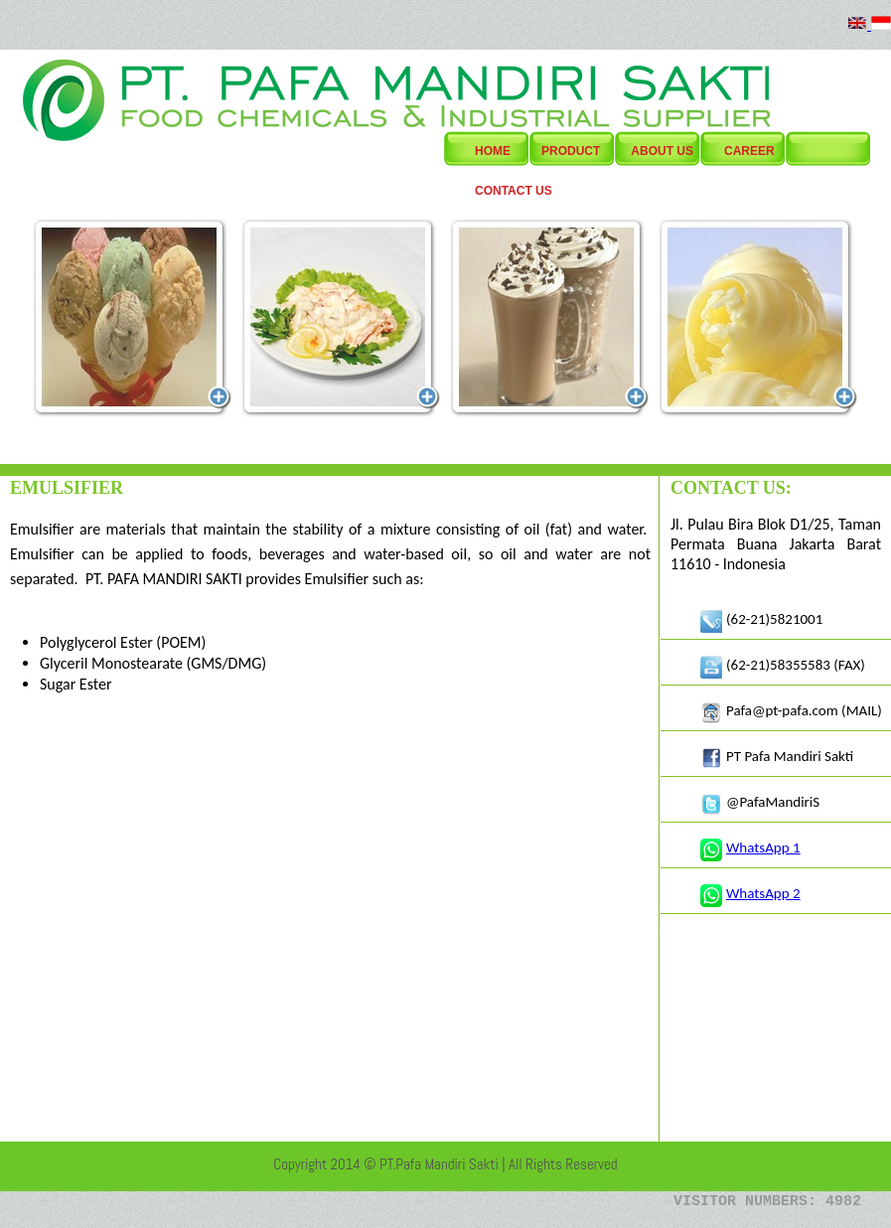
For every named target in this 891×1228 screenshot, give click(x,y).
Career (749, 151)
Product (570, 151)
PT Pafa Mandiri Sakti (789, 756)
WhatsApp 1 (763, 847)
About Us (662, 151)
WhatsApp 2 (763, 893)
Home (493, 151)
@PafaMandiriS (772, 802)
